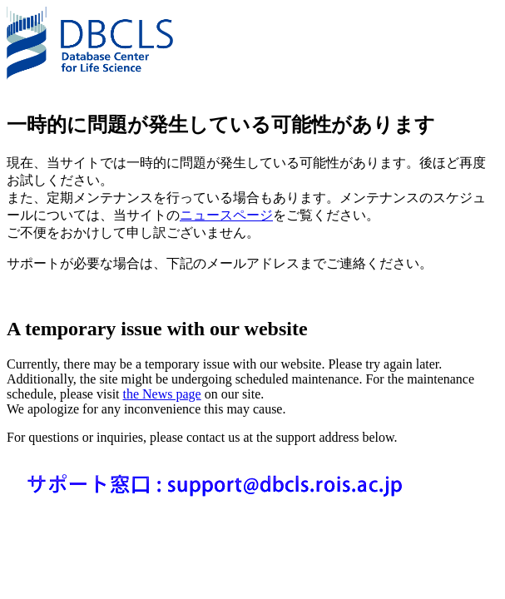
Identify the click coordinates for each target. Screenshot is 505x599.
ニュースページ (226, 215)
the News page (162, 394)
